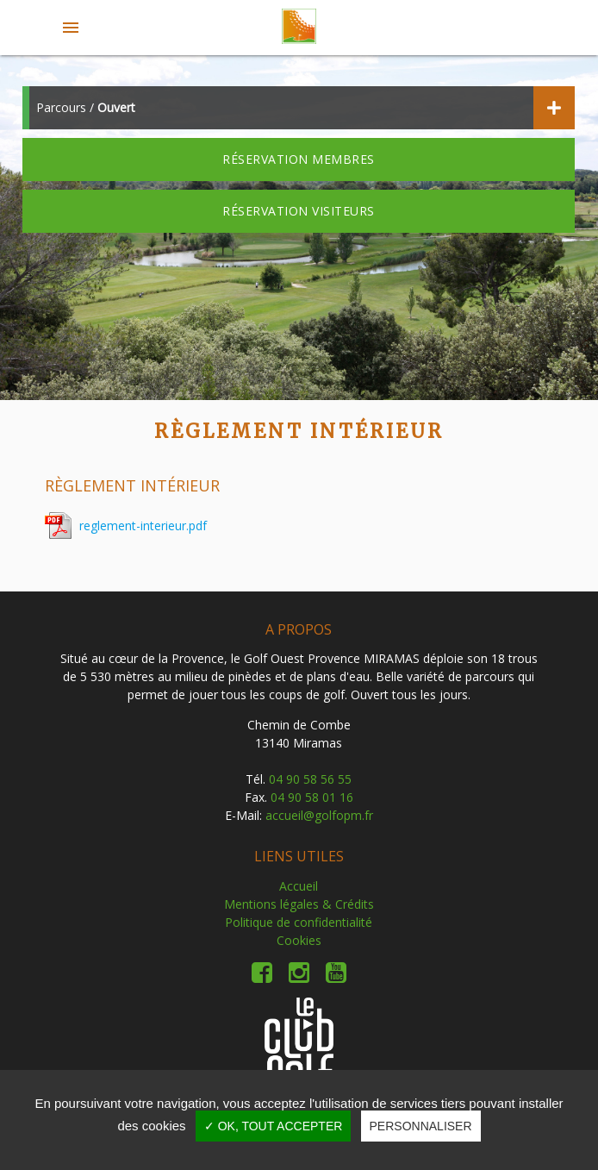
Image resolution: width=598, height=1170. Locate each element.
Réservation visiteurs (298, 211)
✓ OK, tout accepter (273, 1126)
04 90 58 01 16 (312, 797)
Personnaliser (421, 1126)
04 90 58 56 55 (310, 779)
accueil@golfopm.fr (319, 815)
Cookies (299, 940)
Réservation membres (298, 159)
